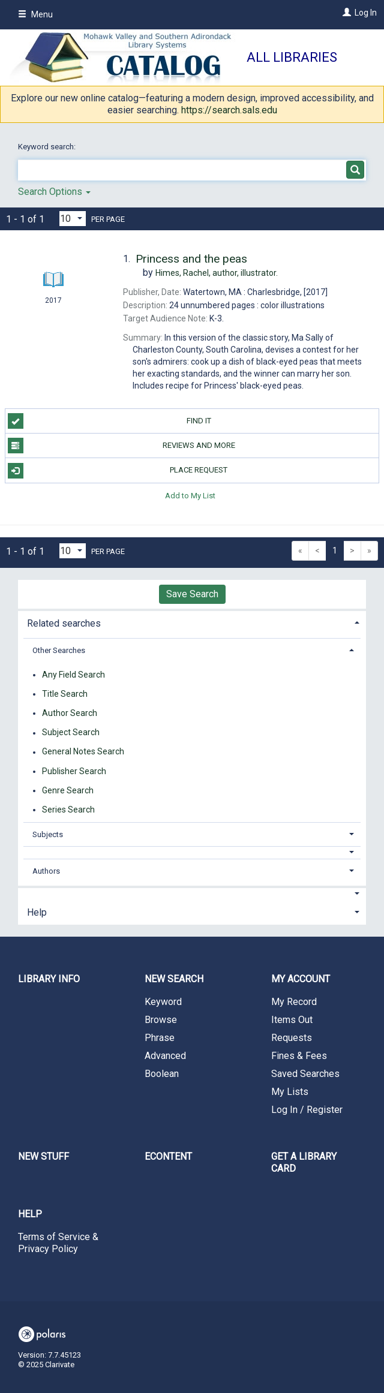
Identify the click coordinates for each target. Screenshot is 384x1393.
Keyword (163, 1001)
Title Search (65, 694)
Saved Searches (305, 1073)
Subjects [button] (47, 834)
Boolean (162, 1073)
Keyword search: (47, 146)
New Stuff (43, 1156)
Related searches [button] (64, 623)
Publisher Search (74, 771)
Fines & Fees (299, 1055)
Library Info (49, 979)
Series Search (68, 809)
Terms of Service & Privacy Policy (58, 1242)
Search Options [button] (54, 191)
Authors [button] (46, 871)
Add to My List (190, 495)
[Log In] (345, 12)
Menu (35, 14)
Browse (161, 1019)
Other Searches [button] (58, 650)
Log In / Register (307, 1109)
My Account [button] (300, 979)
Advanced (165, 1055)
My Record (294, 1001)
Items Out (292, 1019)
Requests (291, 1037)
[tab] (192, 622)
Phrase (160, 1037)
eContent (168, 1156)
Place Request (118, 471)
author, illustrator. (216, 273)
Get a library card (304, 1162)
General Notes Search (83, 752)
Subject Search (71, 733)
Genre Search (68, 790)
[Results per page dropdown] (72, 218)
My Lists (289, 1091)
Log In (366, 12)
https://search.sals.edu (229, 110)
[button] (192, 852)
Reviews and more (121, 445)
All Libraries (292, 57)
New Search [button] (174, 979)
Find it (109, 421)
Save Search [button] (192, 594)
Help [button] (37, 912)
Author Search (69, 713)
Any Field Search (73, 674)
